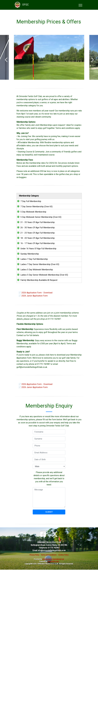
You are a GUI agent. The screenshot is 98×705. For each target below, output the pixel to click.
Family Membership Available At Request (26, 411)
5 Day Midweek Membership (26, 227)
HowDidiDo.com (53, 697)
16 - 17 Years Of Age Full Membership (26, 315)
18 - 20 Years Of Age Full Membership (26, 301)
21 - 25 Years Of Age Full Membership (26, 286)
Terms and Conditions (48, 690)
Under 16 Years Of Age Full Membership (26, 330)
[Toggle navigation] (80, 5)
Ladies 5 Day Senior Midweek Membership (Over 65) (26, 394)
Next (92, 58)
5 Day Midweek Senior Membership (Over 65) (26, 241)
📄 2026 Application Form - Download (35, 428)
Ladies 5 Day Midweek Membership (26, 379)
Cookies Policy (63, 690)
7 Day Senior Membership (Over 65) (26, 215)
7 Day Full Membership (26, 206)
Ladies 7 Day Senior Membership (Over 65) (26, 364)
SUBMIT (49, 647)
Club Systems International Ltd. (53, 694)
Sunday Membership (26, 341)
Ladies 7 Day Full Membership (26, 351)
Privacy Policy (34, 690)
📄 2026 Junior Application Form (33, 431)
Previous (6, 58)
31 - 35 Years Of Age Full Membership (26, 257)
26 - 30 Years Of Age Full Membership (26, 272)
